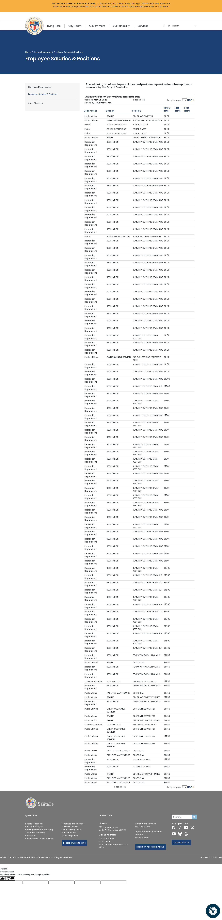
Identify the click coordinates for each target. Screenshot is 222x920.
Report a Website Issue (74, 842)
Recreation (30, 835)
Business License (70, 826)
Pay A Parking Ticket (72, 829)
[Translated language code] (36, 882)
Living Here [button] (54, 26)
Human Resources (43, 52)
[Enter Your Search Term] (182, 817)
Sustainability (121, 26)
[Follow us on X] (192, 828)
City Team (74, 26)
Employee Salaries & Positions (42, 94)
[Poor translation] (10, 878)
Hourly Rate (167, 109)
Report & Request (34, 823)
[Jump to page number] (184, 100)
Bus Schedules (69, 832)
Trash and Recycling (35, 832)
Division (110, 110)
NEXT (189, 100)
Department (90, 110)
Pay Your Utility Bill (34, 826)
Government (97, 26)
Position (136, 110)
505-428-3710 (142, 837)
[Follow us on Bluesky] (180, 834)
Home (28, 52)
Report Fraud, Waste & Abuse (39, 838)
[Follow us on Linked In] (186, 828)
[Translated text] (87, 882)
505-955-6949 (142, 826)
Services (143, 26)
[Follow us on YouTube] (174, 834)
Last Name (177, 109)
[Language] (184, 26)
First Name (187, 109)
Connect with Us (181, 842)
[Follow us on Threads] (186, 834)
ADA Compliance (70, 835)
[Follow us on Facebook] (173, 828)
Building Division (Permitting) (39, 829)
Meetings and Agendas (73, 823)
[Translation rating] (113, 882)
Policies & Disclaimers (211, 857)
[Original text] (61, 882)
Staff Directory (35, 103)
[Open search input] (164, 26)
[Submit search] (194, 817)
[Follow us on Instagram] (179, 828)
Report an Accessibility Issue (150, 846)
